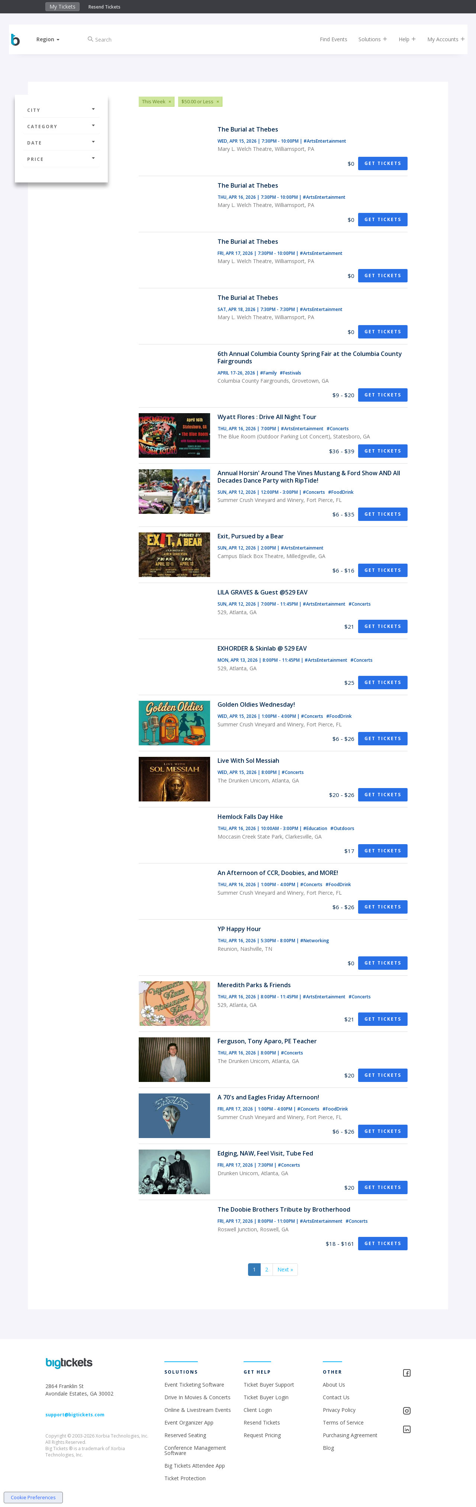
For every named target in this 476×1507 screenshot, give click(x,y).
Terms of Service (343, 1422)
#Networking (314, 940)
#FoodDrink (341, 492)
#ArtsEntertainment (324, 141)
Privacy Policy (339, 1409)
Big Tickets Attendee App (194, 1465)
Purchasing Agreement (350, 1435)
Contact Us (336, 1397)
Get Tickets (382, 163)
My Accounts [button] (441, 39)
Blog (328, 1447)
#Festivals (290, 373)
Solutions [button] (368, 39)
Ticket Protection (185, 1478)
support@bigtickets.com (74, 1415)
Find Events (328, 39)
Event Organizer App (188, 1422)
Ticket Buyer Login (266, 1397)
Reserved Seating (185, 1435)
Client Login (258, 1409)
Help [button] (402, 39)
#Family (269, 373)
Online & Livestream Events (197, 1409)
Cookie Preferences (33, 1497)
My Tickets (62, 6)
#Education (315, 828)
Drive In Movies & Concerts (197, 1397)
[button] (53, 39)
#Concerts (338, 428)
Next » (285, 1269)
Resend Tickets (104, 7)
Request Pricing (262, 1435)
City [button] (61, 110)
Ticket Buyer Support (269, 1384)
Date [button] (61, 143)
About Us (334, 1384)
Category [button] (61, 126)
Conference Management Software (195, 1450)
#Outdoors (342, 828)
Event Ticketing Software (194, 1384)
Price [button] (61, 159)
